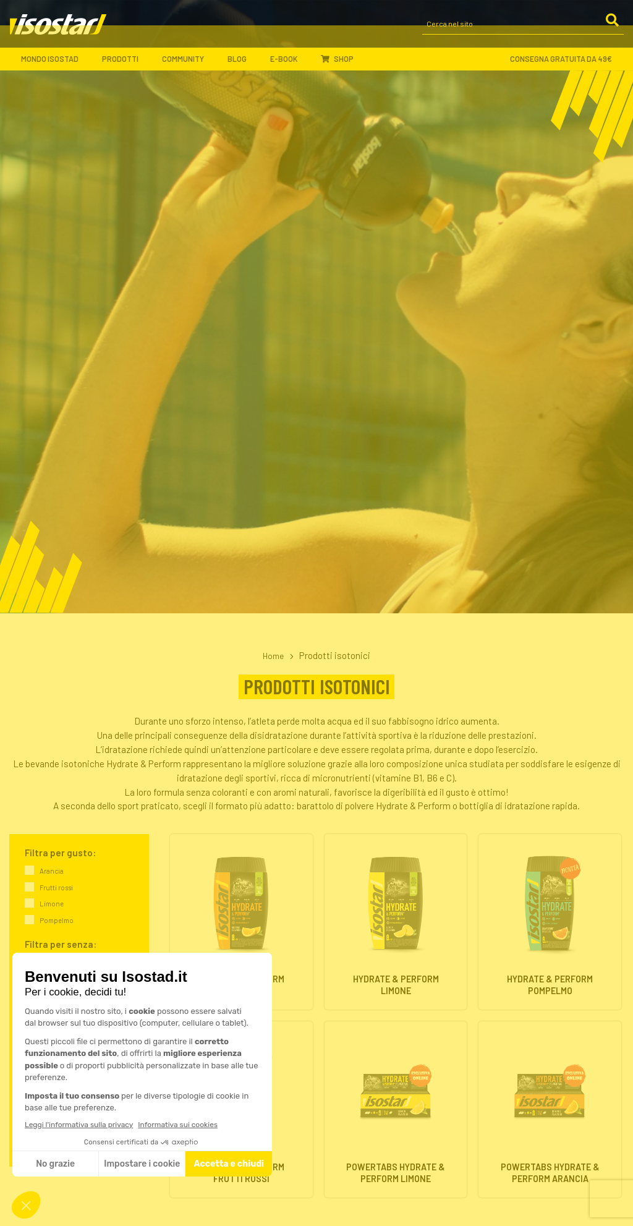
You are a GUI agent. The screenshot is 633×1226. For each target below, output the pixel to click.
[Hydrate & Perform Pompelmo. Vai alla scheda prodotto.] (549, 921)
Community (188, 64)
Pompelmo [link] (57, 920)
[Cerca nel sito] (523, 29)
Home (273, 655)
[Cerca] (611, 28)
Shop (337, 64)
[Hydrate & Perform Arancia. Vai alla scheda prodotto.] (241, 921)
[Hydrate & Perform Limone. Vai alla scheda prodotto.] (396, 921)
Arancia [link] (52, 871)
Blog (242, 64)
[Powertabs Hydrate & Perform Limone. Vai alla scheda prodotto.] (396, 1109)
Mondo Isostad (55, 64)
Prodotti (125, 64)
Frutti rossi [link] (56, 887)
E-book (289, 64)
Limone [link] (52, 903)
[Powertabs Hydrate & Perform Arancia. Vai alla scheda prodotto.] (549, 1109)
